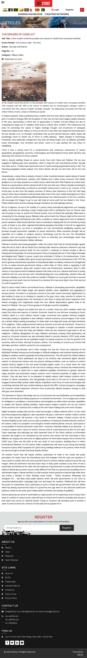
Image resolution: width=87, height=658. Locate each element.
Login (60, 9)
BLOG (7, 580)
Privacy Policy (11, 600)
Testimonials (10, 584)
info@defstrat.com (13, 614)
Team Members (11, 562)
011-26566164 (11, 625)
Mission (8, 550)
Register (76, 9)
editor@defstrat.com (30, 614)
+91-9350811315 (11, 618)
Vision (7, 554)
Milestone (9, 558)
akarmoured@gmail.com (49, 614)
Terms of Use (10, 596)
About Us (9, 576)
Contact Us (9, 592)
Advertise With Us (12, 588)
